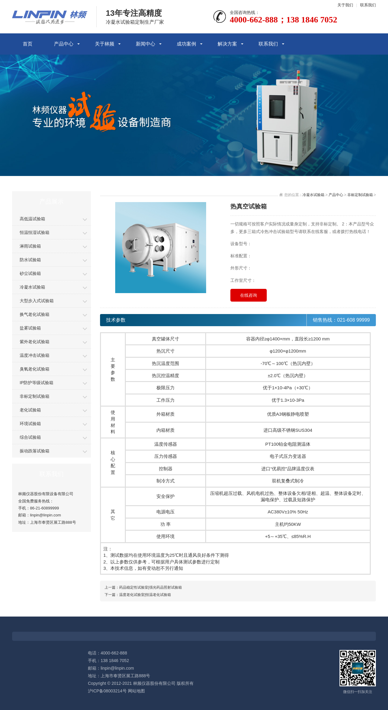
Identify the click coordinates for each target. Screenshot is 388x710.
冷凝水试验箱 (32, 287)
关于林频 (104, 43)
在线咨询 (248, 295)
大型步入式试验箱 (37, 300)
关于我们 (345, 5)
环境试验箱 (30, 423)
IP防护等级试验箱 (36, 382)
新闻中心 (145, 43)
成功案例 (186, 43)
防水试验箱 (30, 259)
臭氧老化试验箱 (34, 369)
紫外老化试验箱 (34, 341)
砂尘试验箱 (30, 273)
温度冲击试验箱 (34, 355)
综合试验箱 (30, 437)
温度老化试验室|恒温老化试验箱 (145, 595)
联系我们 (368, 5)
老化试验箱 (30, 409)
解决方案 (227, 43)
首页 (27, 43)
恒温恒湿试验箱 (34, 232)
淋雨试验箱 (30, 246)
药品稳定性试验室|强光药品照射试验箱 (150, 587)
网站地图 (136, 690)
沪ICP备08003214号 (107, 690)
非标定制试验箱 (34, 396)
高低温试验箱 (32, 218)
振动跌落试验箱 (34, 450)
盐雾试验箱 (30, 328)
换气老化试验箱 (34, 314)
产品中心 (63, 43)
